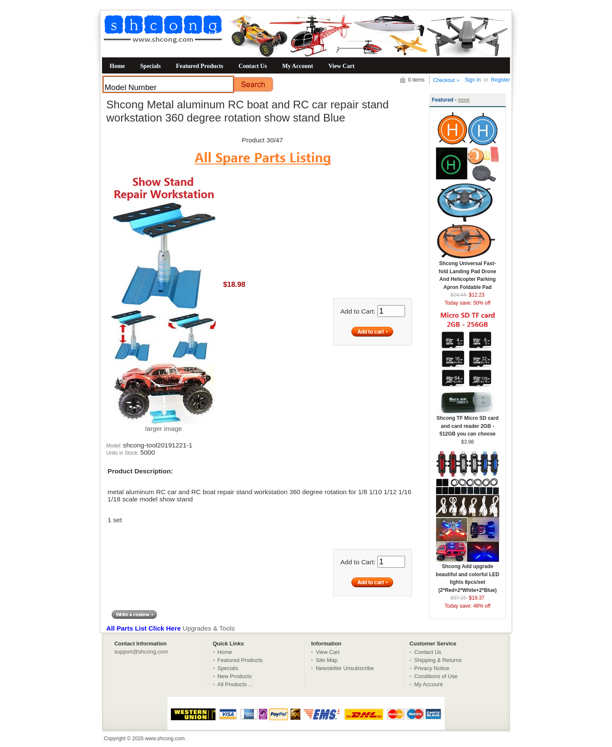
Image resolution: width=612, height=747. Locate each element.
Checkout (444, 80)
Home (117, 65)
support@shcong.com (141, 651)
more (463, 100)
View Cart (341, 65)
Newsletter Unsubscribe (345, 668)
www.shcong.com (164, 738)
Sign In (473, 80)
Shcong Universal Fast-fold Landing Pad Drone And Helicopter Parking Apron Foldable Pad (467, 272)
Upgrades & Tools (170, 628)
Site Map (326, 660)
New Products (235, 676)
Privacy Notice (432, 668)
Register (500, 80)
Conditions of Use (436, 676)
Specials (150, 65)
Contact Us (252, 65)
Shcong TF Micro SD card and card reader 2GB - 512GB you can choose (467, 423)
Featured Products (199, 65)
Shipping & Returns (438, 660)
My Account (297, 65)
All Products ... (235, 684)
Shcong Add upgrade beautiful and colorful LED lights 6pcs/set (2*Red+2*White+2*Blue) (467, 575)
